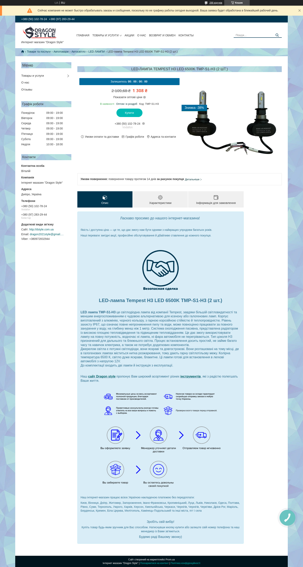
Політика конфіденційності (185, 563)
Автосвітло (78, 51)
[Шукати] (277, 35)
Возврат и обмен (162, 35)
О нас (141, 35)
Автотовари (61, 51)
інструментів (190, 376)
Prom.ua (170, 559)
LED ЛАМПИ (96, 51)
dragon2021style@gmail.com (47, 234)
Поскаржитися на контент (154, 563)
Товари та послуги (38, 51)
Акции (129, 35)
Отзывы (26, 89)
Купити (129, 112)
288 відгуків (215, 2)
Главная (83, 35)
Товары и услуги (105, 35)
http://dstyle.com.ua (41, 229)
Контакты (186, 35)
